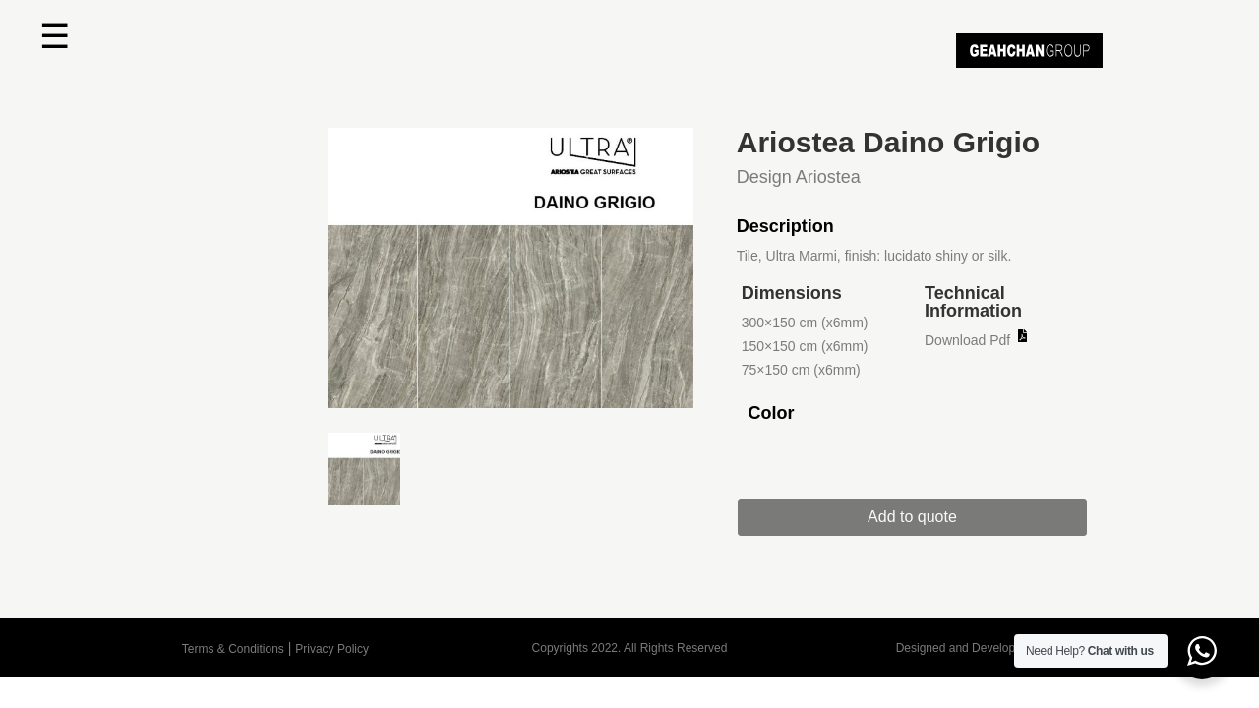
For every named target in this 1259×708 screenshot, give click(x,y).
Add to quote (927, 516)
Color (771, 413)
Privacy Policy (332, 649)
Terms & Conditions (233, 649)
